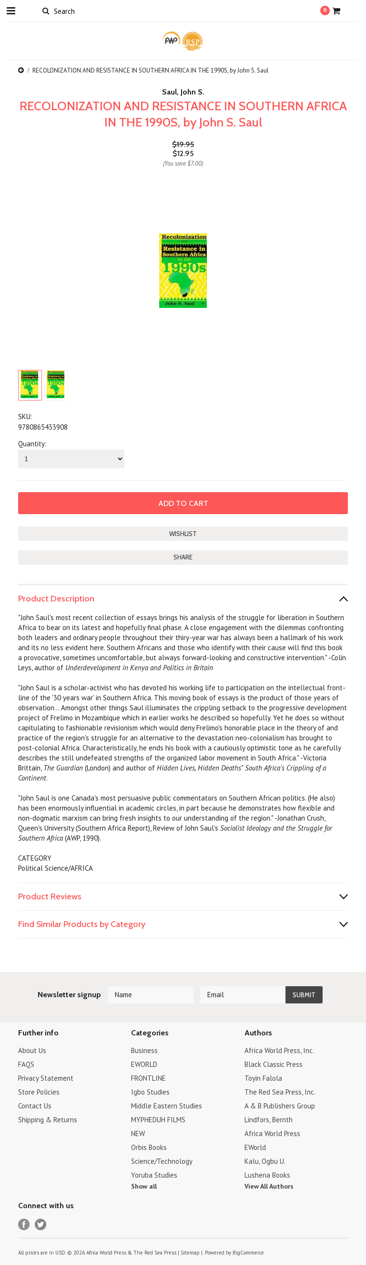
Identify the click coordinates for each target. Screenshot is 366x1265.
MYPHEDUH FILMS (158, 1119)
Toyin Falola (263, 1078)
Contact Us (34, 1105)
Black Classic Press (273, 1064)
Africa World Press (272, 1133)
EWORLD (144, 1064)
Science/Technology (162, 1161)
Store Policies (39, 1091)
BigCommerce (248, 1252)
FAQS (26, 1064)
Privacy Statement (45, 1078)
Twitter (41, 1225)
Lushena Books (267, 1175)
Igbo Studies (150, 1091)
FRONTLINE (148, 1078)
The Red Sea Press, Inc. (279, 1091)
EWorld (255, 1147)
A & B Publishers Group (279, 1105)
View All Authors (269, 1186)
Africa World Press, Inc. (279, 1050)
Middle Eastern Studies (166, 1105)
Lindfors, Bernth (268, 1119)
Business (144, 1050)
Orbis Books (149, 1147)
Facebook (24, 1225)
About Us (32, 1050)
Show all (144, 1186)
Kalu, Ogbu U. (264, 1161)
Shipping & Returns (47, 1119)
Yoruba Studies (154, 1175)
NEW (138, 1133)
